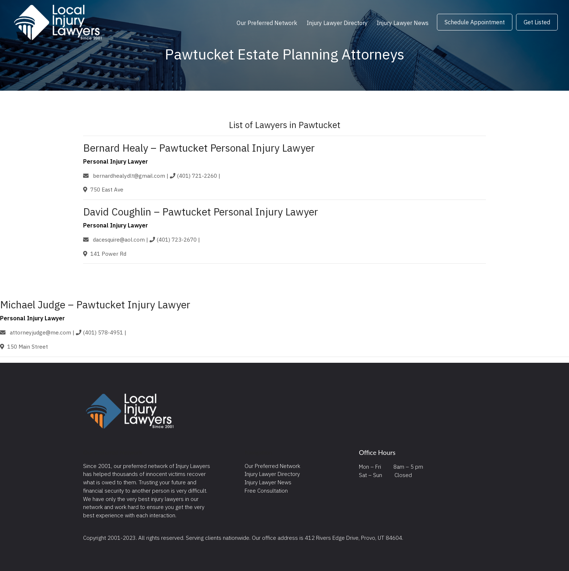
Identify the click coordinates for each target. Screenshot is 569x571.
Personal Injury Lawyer (115, 161)
